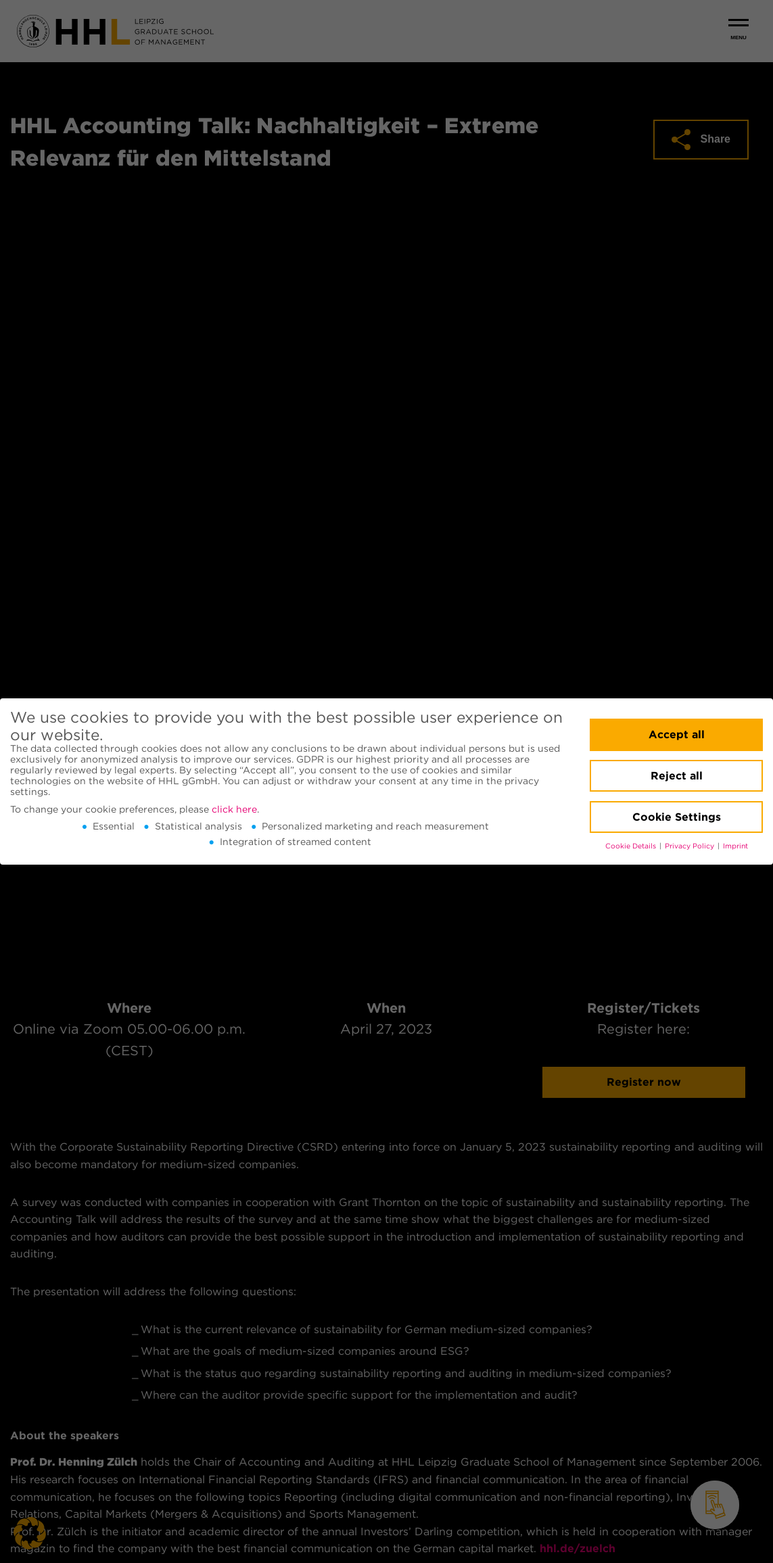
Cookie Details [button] (631, 846)
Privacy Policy (690, 846)
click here (234, 809)
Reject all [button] (677, 775)
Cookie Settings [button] (676, 817)
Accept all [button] (677, 734)
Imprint (735, 846)
